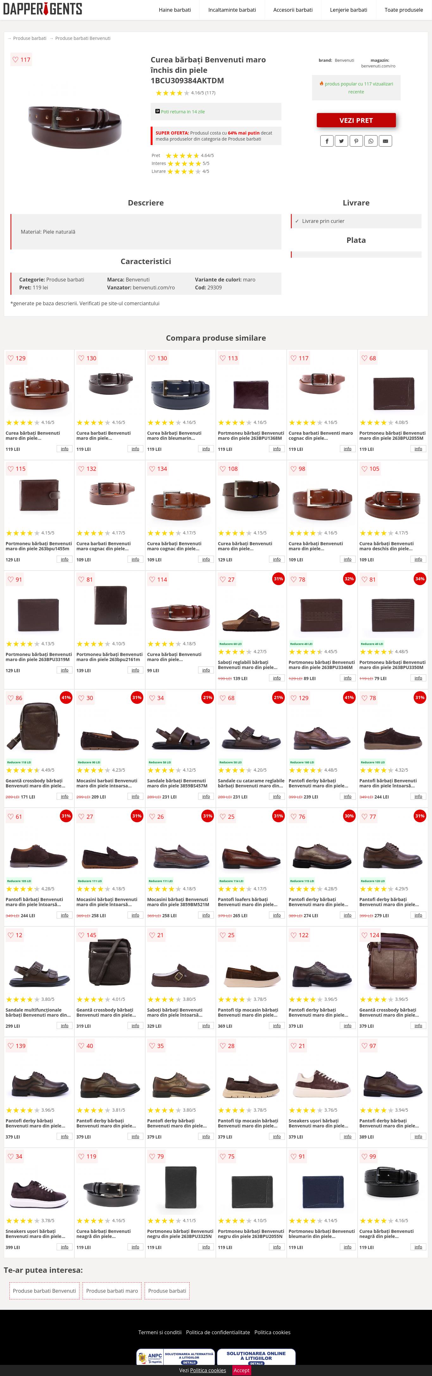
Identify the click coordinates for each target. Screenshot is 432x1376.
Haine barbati (175, 9)
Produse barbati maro (112, 1290)
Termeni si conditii (160, 1332)
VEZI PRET (356, 120)
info (64, 448)
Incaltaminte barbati (232, 9)
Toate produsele (404, 9)
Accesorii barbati (293, 9)
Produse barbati (30, 38)
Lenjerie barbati (348, 9)
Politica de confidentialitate (218, 1332)
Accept (242, 1370)
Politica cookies (272, 1332)
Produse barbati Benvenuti (83, 38)
